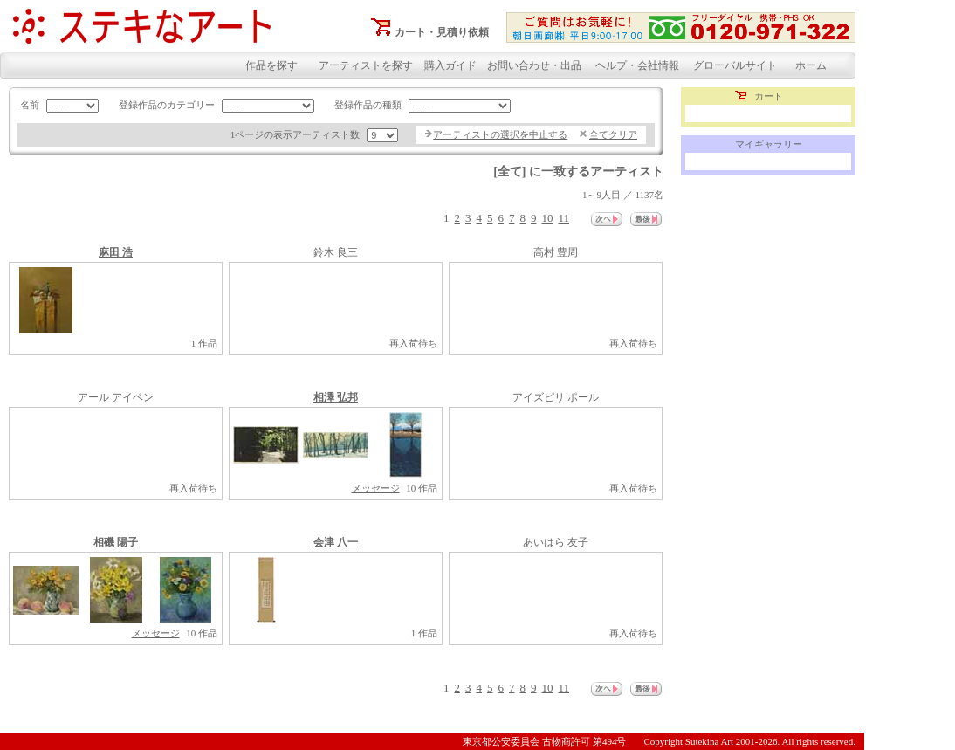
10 (547, 217)
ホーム (811, 65)
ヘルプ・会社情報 (637, 65)
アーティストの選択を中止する (500, 134)
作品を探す (271, 65)
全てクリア (613, 134)
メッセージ (376, 488)
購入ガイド (450, 65)
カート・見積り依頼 (442, 32)
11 (563, 217)
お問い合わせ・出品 (534, 65)
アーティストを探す (366, 65)
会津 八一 (335, 542)
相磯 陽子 (115, 542)
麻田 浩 (116, 252)
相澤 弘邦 (335, 397)
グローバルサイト (735, 65)
